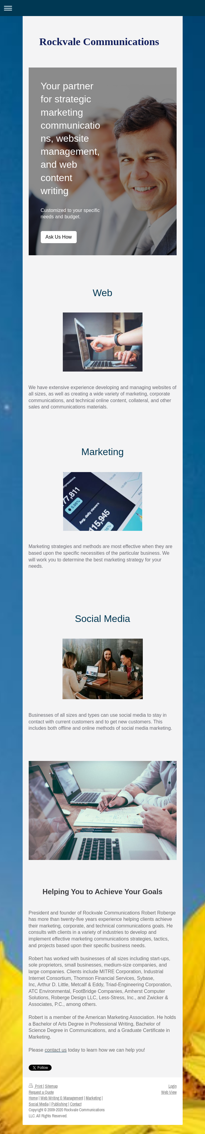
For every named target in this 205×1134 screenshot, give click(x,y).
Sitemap (51, 1086)
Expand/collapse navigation (102, 8)
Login (172, 1086)
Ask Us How (59, 237)
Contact (76, 1104)
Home (33, 1098)
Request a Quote (41, 1092)
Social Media (39, 1104)
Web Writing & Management (61, 1098)
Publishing (59, 1104)
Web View (169, 1092)
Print (36, 1086)
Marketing (93, 1098)
